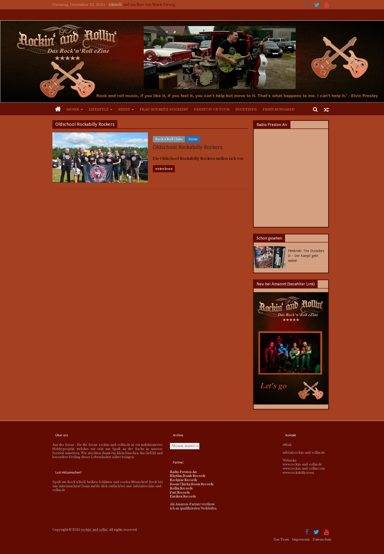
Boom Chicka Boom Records (192, 484)
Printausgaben (278, 109)
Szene (124, 109)
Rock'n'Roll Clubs (168, 139)
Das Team (281, 539)
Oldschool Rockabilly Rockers (187, 147)
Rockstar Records (183, 480)
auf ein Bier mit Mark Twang (149, 4)
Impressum (301, 539)
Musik (72, 109)
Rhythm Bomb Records (187, 476)
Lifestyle (98, 109)
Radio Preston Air (183, 472)
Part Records (180, 492)
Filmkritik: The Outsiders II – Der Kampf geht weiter (306, 255)
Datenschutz (322, 539)
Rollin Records (181, 488)
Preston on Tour (211, 109)
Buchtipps (246, 109)
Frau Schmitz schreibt (164, 109)
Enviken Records (183, 496)
